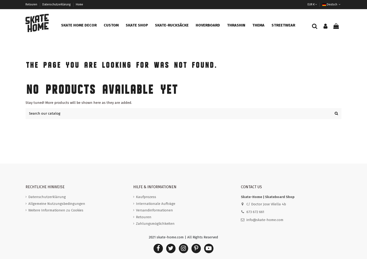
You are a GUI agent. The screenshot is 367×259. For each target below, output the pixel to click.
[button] (79, 25)
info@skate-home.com (264, 220)
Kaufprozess (146, 197)
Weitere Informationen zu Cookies (55, 210)
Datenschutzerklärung (56, 4)
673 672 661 (255, 212)
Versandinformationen (154, 210)
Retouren (32, 4)
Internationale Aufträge (155, 204)
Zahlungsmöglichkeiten (155, 223)
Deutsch (331, 4)
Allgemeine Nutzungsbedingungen (56, 204)
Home (79, 4)
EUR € (312, 4)
